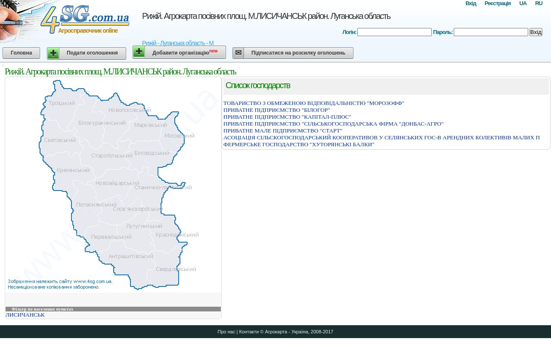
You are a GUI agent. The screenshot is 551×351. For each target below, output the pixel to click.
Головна (21, 53)
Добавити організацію (184, 52)
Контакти (249, 331)
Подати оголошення (92, 53)
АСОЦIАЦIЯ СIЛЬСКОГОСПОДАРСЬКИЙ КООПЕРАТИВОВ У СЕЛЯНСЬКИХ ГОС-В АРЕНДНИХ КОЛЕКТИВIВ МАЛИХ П (381, 137)
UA (522, 3)
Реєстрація (498, 3)
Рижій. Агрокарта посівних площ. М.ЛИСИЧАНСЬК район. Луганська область (266, 16)
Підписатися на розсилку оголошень (298, 53)
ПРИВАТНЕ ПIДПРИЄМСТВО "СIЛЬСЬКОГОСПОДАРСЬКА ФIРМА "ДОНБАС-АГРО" (333, 123)
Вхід (470, 3)
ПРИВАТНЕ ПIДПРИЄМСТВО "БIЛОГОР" (276, 110)
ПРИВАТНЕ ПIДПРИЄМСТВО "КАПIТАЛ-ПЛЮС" (287, 117)
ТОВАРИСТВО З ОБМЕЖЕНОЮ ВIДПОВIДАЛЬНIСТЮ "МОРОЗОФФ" (313, 103)
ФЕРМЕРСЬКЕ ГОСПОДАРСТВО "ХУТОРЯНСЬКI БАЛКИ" (299, 144)
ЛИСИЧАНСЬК (25, 314)
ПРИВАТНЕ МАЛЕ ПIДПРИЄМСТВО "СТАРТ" (282, 130)
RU (538, 3)
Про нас (226, 331)
